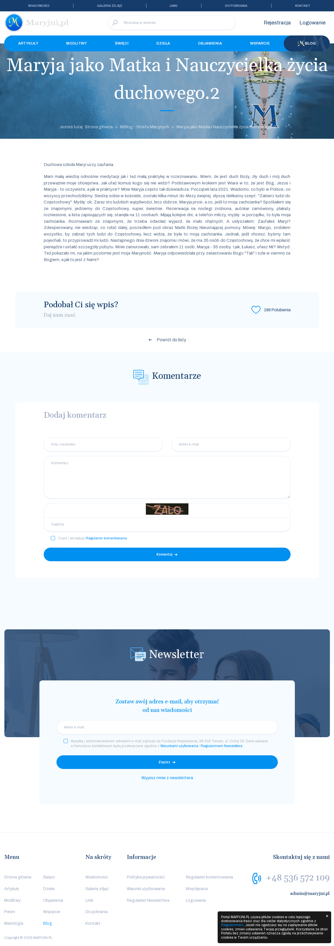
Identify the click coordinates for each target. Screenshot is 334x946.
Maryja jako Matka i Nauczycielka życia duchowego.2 (226, 127)
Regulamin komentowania (106, 538)
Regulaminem (232, 925)
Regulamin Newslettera (148, 900)
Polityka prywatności (146, 877)
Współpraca (197, 889)
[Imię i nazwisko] (103, 444)
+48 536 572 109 (298, 878)
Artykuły (28, 43)
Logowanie (312, 23)
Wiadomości (38, 5)
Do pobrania (236, 5)
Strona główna (17, 877)
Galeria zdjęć (109, 5)
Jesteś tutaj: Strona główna (86, 127)
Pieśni (9, 912)
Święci (122, 43)
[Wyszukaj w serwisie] (172, 23)
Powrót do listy (171, 339)
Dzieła (163, 43)
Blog (307, 43)
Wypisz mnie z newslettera (167, 777)
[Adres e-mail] (231, 444)
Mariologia (13, 923)
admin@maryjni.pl (310, 893)
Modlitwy (76, 43)
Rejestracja (277, 23)
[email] (167, 727)
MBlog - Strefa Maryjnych (144, 127)
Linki (173, 5)
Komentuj (164, 554)
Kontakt (302, 5)
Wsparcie (260, 43)
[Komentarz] (167, 477)
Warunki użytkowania (146, 889)
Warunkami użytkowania (179, 746)
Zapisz (164, 762)
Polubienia (277, 310)
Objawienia (210, 43)
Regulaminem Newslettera (221, 746)
